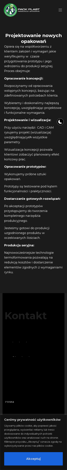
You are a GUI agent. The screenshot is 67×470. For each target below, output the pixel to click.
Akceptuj (33, 459)
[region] (33, 442)
